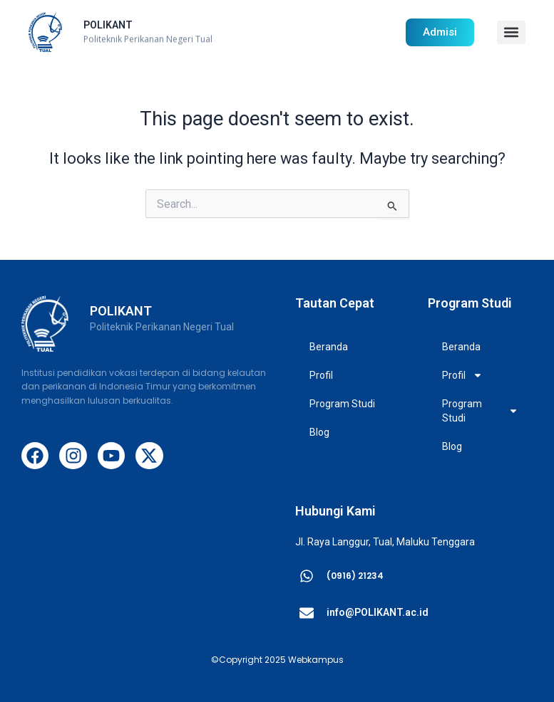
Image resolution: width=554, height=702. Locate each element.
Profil (324, 375)
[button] (511, 32)
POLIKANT (108, 25)
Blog (319, 432)
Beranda (328, 346)
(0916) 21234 (355, 576)
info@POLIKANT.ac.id (378, 612)
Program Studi (345, 404)
